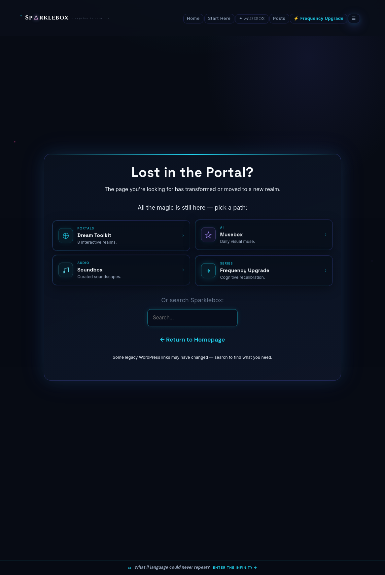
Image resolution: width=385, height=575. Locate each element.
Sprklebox (47, 18)
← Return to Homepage (192, 340)
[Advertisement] (192, 85)
